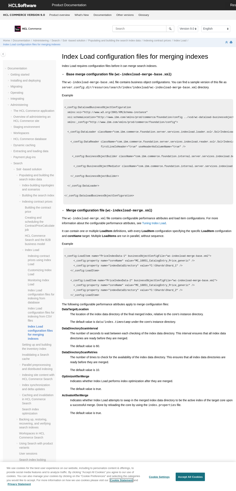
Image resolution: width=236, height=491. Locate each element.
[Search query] (143, 28)
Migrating (16, 86)
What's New (82, 14)
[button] (6, 68)
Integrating (17, 98)
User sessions (28, 453)
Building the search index (38, 195)
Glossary (143, 14)
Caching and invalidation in (38, 399)
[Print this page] (231, 42)
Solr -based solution (74, 40)
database (30, 139)
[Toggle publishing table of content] (3, 54)
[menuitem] (59, 15)
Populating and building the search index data (114, 40)
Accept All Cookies (190, 478)
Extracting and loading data (30, 151)
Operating (17, 92)
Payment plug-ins (24, 157)
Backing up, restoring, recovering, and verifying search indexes (35, 423)
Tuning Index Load (139, 231)
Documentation (102, 14)
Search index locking (32, 459)
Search (55, 40)
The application (33, 110)
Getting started (20, 74)
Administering (41, 40)
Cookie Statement (121, 481)
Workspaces (21, 133)
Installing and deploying (26, 80)
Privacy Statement (19, 485)
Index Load (180, 40)
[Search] (170, 28)
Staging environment (26, 126)
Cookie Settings (159, 478)
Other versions (125, 14)
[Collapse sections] (226, 42)
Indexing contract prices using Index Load (39, 260)
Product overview (59, 14)
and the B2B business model (38, 239)
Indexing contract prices (157, 40)
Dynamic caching (24, 145)
